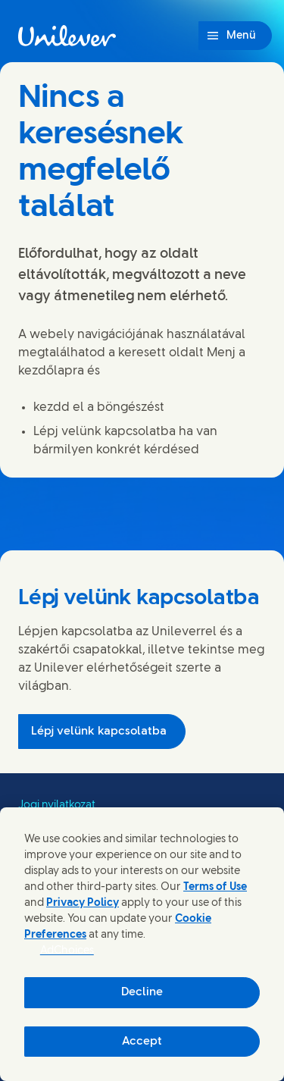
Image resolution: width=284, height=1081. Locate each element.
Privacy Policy (82, 903)
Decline (142, 992)
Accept (142, 1042)
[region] (142, 944)
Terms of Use (215, 887)
